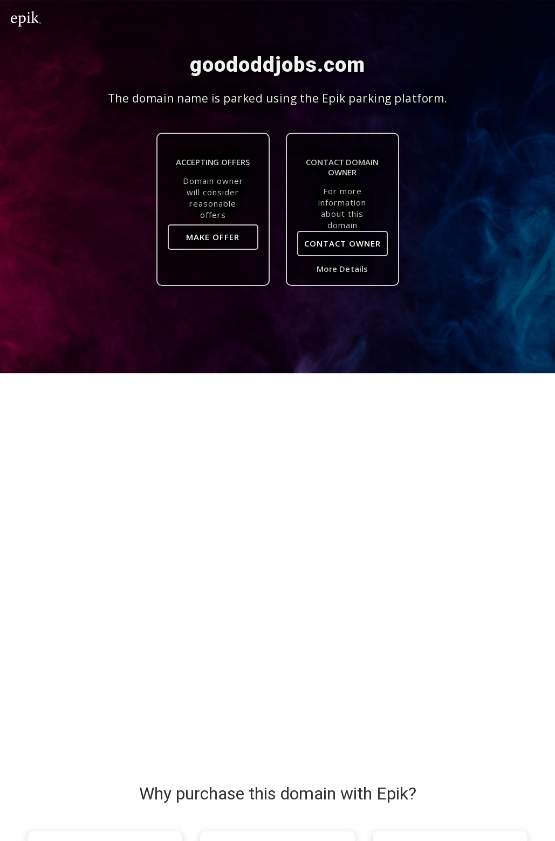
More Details (342, 269)
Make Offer (212, 236)
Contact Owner (342, 243)
